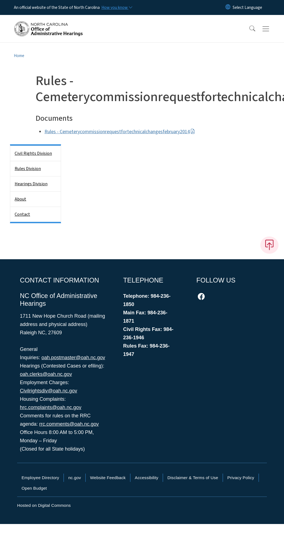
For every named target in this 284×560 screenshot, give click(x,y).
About (20, 199)
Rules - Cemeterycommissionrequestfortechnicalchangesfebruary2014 (119, 131)
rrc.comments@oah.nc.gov (69, 424)
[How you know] (117, 7)
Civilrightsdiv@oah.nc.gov (48, 391)
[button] (248, 28)
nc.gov (74, 477)
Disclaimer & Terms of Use (192, 477)
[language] (247, 7)
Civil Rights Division (33, 153)
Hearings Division (31, 184)
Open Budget (34, 488)
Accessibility (146, 477)
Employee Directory (40, 477)
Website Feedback (108, 477)
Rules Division (28, 169)
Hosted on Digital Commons (44, 505)
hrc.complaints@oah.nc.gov (50, 407)
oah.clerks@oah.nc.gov (46, 374)
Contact (22, 214)
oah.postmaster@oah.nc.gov (73, 357)
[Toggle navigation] (271, 28)
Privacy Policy (240, 477)
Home (19, 56)
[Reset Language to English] (227, 7)
